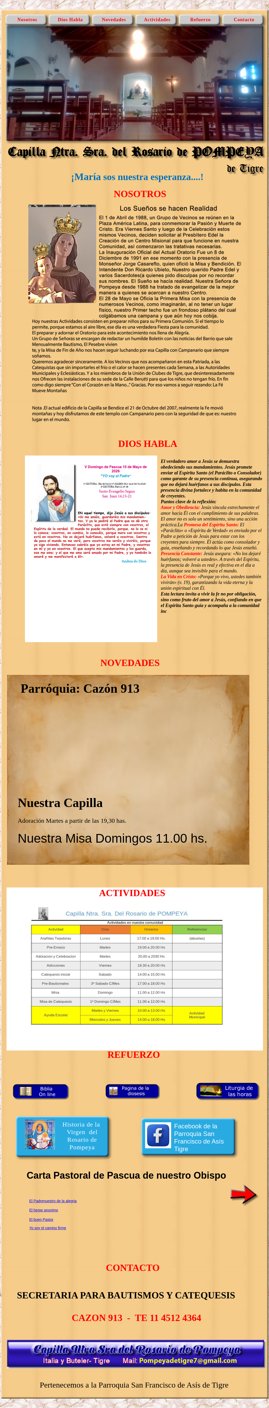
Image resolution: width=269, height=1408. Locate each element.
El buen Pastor (41, 1219)
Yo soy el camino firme (47, 1228)
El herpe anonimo (43, 1210)
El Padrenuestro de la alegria (53, 1201)
